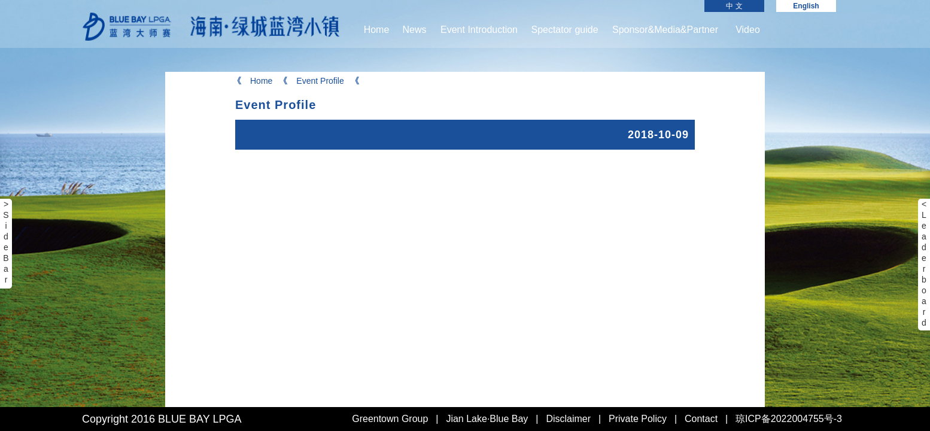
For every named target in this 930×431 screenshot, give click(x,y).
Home (377, 30)
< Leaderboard (924, 263)
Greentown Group (390, 419)
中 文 (734, 6)
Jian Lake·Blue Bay (487, 419)
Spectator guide (564, 30)
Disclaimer (568, 419)
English (806, 6)
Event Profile (312, 81)
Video (748, 30)
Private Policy (638, 419)
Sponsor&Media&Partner (665, 30)
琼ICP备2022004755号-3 (789, 419)
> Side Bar (5, 241)
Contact (701, 419)
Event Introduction (479, 30)
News (414, 30)
